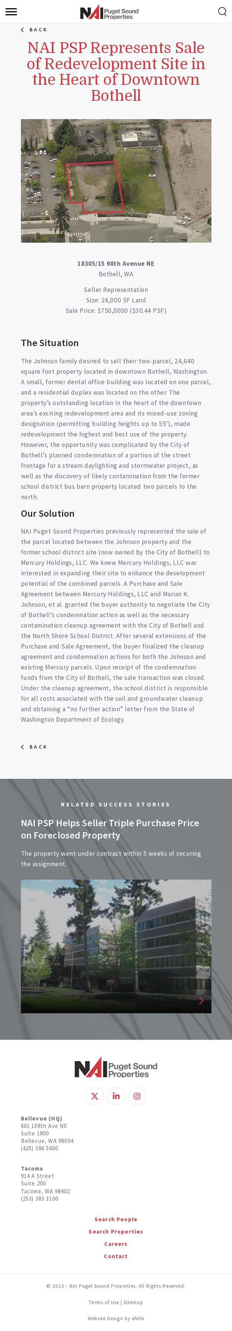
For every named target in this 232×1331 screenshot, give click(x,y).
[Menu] (11, 11)
